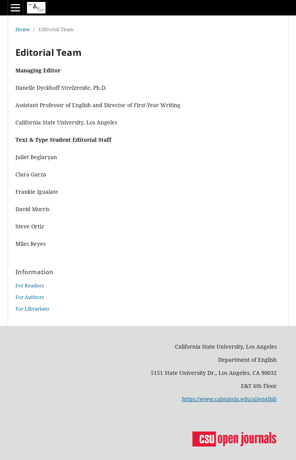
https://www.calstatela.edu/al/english (229, 399)
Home (22, 29)
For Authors (29, 297)
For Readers (29, 285)
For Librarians (32, 308)
